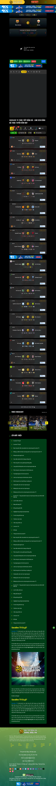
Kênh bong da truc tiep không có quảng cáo (22, 481)
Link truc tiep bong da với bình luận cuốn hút (22, 477)
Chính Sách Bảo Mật (27, 746)
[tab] (12, 128)
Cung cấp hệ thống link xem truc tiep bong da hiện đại (24, 466)
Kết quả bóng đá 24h (17, 508)
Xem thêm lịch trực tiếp (28, 407)
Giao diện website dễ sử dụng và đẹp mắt (22, 459)
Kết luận (15, 530)
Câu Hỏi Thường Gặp (43, 745)
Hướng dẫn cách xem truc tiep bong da (21, 484)
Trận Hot (22, 132)
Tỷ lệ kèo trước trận (17, 519)
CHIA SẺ (43, 61)
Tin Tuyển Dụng (34, 745)
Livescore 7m (16, 526)
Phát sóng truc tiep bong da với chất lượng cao (23, 470)
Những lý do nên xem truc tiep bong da (21, 488)
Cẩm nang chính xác (17, 522)
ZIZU (12, 61)
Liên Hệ (50, 744)
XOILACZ (25, 778)
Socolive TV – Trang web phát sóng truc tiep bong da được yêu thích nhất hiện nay (28, 496)
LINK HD (34, 61)
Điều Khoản (20, 744)
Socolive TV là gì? (17, 440)
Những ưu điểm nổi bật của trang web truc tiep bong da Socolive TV (27, 451)
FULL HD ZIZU (27, 61)
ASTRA (16, 61)
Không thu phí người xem (18, 455)
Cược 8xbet (35, 2)
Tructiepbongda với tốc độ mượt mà (21, 473)
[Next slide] (46, 422)
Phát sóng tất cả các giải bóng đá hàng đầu (22, 462)
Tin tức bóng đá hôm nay (18, 515)
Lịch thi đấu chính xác (18, 500)
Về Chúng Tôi (12, 745)
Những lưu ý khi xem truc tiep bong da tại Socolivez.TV (24, 492)
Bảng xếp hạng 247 (17, 504)
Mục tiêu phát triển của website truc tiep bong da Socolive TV (26, 448)
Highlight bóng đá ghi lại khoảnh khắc (21, 511)
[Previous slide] (9, 422)
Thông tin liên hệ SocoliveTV (19, 533)
